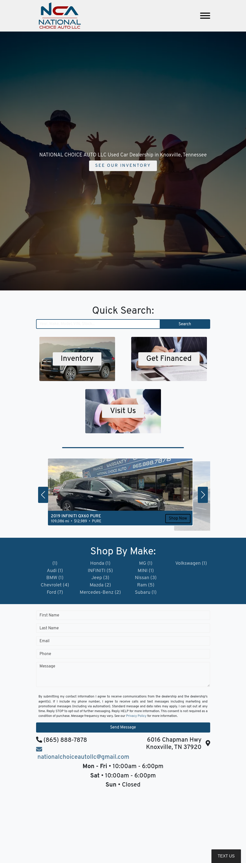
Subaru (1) (145, 594)
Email (45, 642)
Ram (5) (146, 586)
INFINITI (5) (100, 571)
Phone (45, 655)
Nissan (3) (145, 579)
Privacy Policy (136, 718)
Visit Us (123, 411)
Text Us (226, 856)
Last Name (49, 630)
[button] (43, 495)
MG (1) (146, 563)
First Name (49, 617)
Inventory (77, 359)
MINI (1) (145, 571)
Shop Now (158, 526)
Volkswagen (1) (191, 563)
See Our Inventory (123, 166)
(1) (55, 563)
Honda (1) (100, 563)
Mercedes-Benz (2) (100, 594)
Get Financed (169, 359)
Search (185, 324)
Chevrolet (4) (55, 586)
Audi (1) (54, 571)
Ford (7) (55, 594)
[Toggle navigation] (205, 16)
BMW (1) (55, 579)
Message (47, 668)
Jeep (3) (100, 579)
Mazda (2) (100, 586)
